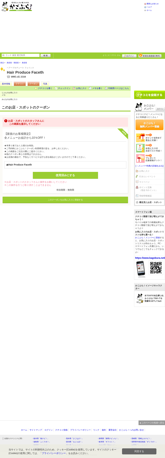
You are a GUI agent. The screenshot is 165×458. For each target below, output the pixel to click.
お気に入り (81, 88)
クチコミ (20, 84)
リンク (96, 430)
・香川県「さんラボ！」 (73, 445)
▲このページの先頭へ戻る (151, 423)
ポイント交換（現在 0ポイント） (148, 188)
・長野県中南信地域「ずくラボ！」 (143, 442)
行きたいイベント (147, 176)
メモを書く (97, 88)
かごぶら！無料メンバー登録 (149, 125)
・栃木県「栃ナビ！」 (40, 438)
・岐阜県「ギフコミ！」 (106, 442)
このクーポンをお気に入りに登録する (65, 200)
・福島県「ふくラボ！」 (41, 442)
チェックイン (64, 88)
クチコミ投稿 (61, 430)
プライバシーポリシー (80, 430)
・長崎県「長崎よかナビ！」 (141, 438)
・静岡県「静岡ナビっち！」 (108, 438)
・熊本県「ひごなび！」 (73, 438)
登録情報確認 (145, 196)
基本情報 (6, 84)
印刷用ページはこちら (118, 88)
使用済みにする (65, 175)
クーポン (33, 84)
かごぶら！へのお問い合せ (131, 430)
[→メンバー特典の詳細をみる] (150, 166)
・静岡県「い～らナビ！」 (140, 445)
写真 (45, 84)
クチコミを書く (45, 88)
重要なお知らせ (153, 4)
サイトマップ (36, 430)
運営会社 (112, 430)
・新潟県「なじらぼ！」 (73, 442)
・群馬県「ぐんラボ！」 (41, 445)
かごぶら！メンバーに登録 (147, 237)
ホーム (149, 10)
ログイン (129, 55)
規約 (104, 430)
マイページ (144, 182)
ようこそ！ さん (111, 55)
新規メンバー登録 (150, 55)
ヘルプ (149, 7)
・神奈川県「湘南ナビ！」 (107, 445)
